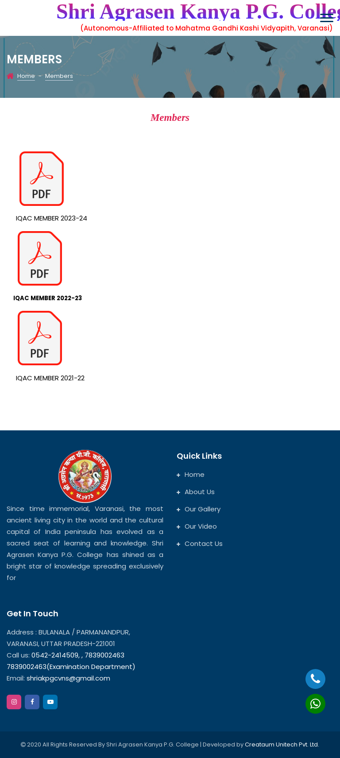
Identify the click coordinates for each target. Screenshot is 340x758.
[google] (50, 702)
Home (26, 76)
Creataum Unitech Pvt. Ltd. (282, 744)
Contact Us (200, 543)
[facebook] (32, 702)
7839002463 (104, 655)
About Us (196, 491)
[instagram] (14, 702)
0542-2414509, (55, 655)
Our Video (197, 526)
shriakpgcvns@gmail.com (68, 678)
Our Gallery (198, 509)
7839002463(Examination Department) (71, 666)
